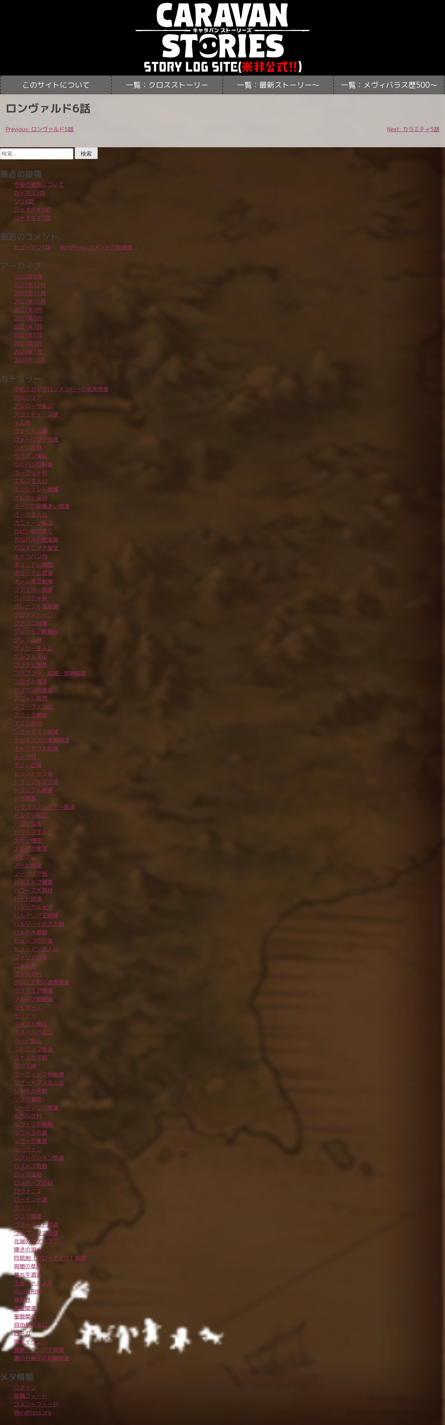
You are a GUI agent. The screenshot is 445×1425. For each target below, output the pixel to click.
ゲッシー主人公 (33, 648)
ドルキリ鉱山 (30, 815)
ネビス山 (25, 857)
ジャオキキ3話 (32, 218)
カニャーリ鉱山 (33, 523)
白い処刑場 (28, 1291)
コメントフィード (36, 1404)
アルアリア (28, 397)
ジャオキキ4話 (32, 209)
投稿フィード (30, 1396)
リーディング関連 (36, 1107)
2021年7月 (28, 326)
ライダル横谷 (30, 1024)
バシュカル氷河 (33, 907)
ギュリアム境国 (33, 564)
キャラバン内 (30, 556)
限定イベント (30, 1341)
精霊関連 (25, 1308)
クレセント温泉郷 (36, 606)
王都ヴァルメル (33, 1283)
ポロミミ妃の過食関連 (42, 982)
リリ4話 (24, 201)
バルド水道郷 (30, 932)
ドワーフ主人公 (33, 832)
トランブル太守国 (36, 782)
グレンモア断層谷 (36, 631)
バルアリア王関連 (36, 915)
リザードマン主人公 (39, 1082)
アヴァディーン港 (36, 414)
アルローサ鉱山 (33, 406)
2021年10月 (30, 301)
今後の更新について (39, 184)
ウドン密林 (28, 447)
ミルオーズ (28, 1007)
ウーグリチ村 (30, 473)
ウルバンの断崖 (33, 464)
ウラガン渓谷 (30, 456)
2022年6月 (28, 276)
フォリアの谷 (30, 957)
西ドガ (22, 1333)
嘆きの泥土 (28, 1249)
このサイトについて (56, 85)
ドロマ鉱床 (28, 823)
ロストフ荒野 (30, 1166)
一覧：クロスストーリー (167, 85)
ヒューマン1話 (32, 247)
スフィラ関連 (30, 715)
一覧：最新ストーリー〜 (278, 85)
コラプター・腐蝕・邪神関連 (50, 673)
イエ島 (22, 422)
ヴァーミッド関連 (36, 1224)
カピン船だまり (33, 531)
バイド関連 (28, 899)
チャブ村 (25, 757)
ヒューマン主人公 (36, 949)
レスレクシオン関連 (39, 1158)
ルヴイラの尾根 (33, 1124)
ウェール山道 (30, 431)
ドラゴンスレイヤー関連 (44, 807)
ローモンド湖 (30, 1199)
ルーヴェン (28, 1149)
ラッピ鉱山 (28, 1041)
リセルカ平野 (30, 1091)
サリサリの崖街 (33, 690)
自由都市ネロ (30, 1325)
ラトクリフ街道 (33, 1049)
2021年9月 (28, 310)
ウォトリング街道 (36, 439)
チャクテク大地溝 (36, 748)
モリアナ (25, 1015)
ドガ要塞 (25, 798)
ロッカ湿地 (28, 1174)
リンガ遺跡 (28, 1099)
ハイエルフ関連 (33, 882)
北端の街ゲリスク (36, 1241)
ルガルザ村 (28, 1116)
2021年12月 (30, 285)
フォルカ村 (28, 974)
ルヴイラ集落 (30, 1141)
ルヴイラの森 (30, 1132)
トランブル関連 (33, 790)
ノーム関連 (28, 865)
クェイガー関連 (33, 589)
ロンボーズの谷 (33, 1183)
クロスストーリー (36, 615)
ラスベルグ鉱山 (33, 1032)
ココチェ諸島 (30, 665)
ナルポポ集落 (30, 848)
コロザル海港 (30, 681)
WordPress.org (32, 1412)
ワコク (22, 1208)
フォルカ (25, 965)
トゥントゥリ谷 (33, 773)
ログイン (25, 1387)
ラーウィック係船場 (39, 1074)
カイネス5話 (29, 193)
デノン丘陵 (28, 765)
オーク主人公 (30, 514)
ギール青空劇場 (33, 581)
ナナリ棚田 (28, 840)
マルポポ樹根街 (33, 999)
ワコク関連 (28, 1216)
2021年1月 (28, 351)
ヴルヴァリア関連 (36, 1233)
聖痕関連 (25, 1316)
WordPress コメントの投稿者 (96, 247)
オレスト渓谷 (30, 498)
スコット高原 (30, 698)
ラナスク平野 (30, 1057)
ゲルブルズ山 (30, 656)
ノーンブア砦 (30, 873)
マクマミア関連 (33, 990)
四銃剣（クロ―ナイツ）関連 (50, 1258)
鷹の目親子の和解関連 (42, 1358)
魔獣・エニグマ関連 (39, 1350)
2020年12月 (30, 360)
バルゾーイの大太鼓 (39, 924)
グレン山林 (28, 640)
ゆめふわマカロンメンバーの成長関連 (61, 389)
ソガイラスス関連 (36, 731)
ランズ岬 (25, 1066)
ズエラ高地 (28, 723)
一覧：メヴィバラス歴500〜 (389, 85)
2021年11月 (30, 293)
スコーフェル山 (33, 706)
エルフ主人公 (30, 481)
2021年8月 (28, 318)
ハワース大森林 (33, 890)
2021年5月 (28, 343)
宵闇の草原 (28, 1266)
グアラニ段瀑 (30, 623)
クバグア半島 (30, 598)
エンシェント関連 (36, 489)
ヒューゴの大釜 (33, 940)
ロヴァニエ (28, 1191)
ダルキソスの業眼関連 (42, 740)
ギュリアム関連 (33, 573)
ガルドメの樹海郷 (36, 539)
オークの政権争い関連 (42, 506)
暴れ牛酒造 (28, 1274)
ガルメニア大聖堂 (36, 548)
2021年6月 (28, 335)
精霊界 (22, 1300)
